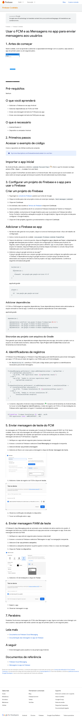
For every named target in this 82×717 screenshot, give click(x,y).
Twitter (31, 699)
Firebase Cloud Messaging (18, 662)
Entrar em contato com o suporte (64, 694)
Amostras (5, 699)
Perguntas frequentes (61, 705)
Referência (5, 696)
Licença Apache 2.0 (45, 671)
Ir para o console (73, 2)
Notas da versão (60, 702)
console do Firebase (25, 196)
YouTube (31, 702)
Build (19, 2)
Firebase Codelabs (10, 8)
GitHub (4, 705)
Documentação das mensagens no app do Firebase (26, 638)
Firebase (8, 26)
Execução (30, 2)
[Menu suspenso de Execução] (35, 2)
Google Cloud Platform (53, 715)
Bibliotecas (5, 702)
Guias (3, 694)
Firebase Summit (33, 696)
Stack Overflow (59, 696)
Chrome (33, 715)
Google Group (59, 699)
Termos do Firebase (34, 206)
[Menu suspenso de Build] (23, 2)
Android (24, 715)
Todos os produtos (69, 715)
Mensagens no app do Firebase (19, 665)
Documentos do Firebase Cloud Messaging (23, 635)
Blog (64, 2)
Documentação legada (62, 708)
